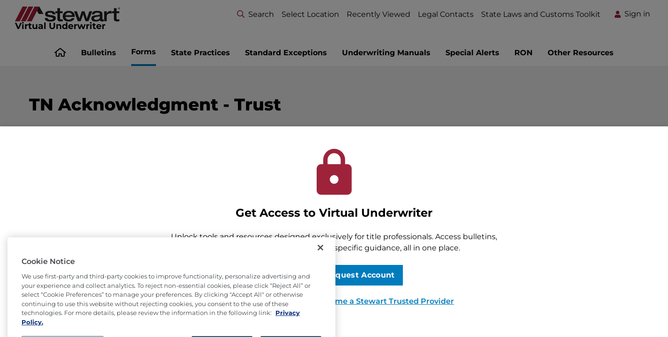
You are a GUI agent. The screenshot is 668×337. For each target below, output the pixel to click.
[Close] (320, 270)
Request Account (360, 275)
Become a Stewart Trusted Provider (385, 301)
